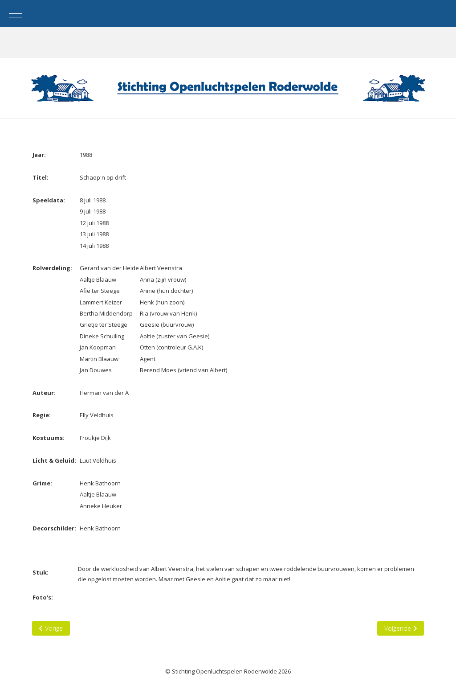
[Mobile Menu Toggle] (15, 13)
